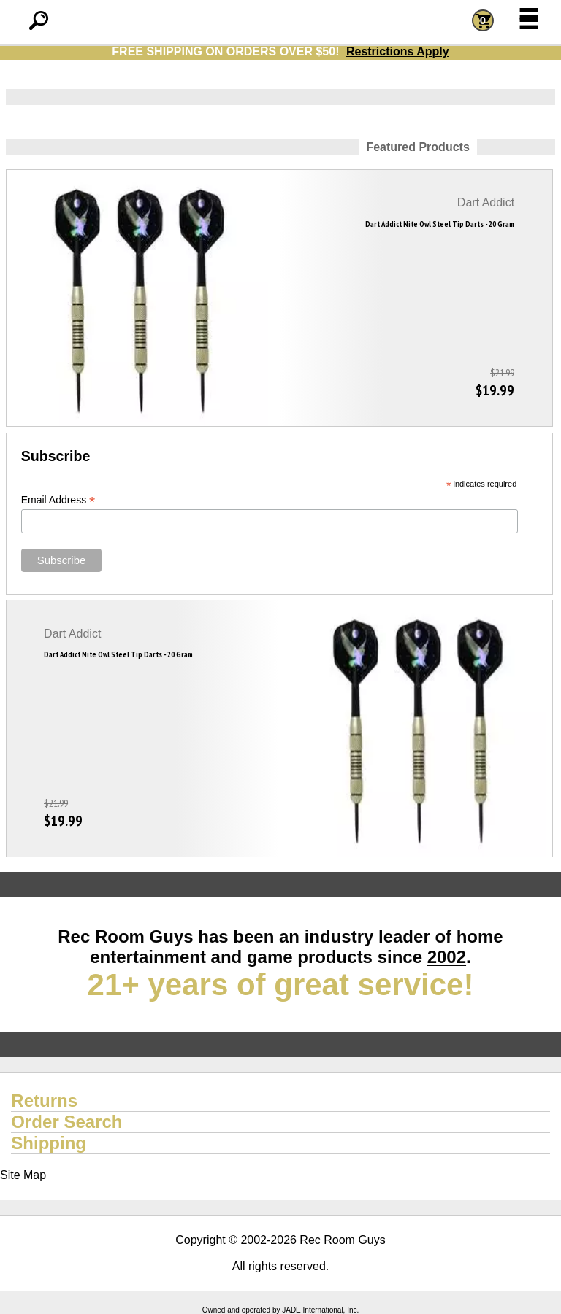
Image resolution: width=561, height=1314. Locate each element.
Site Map (23, 1175)
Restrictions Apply (397, 51)
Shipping (48, 1143)
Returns (44, 1100)
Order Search (66, 1122)
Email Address (58, 500)
